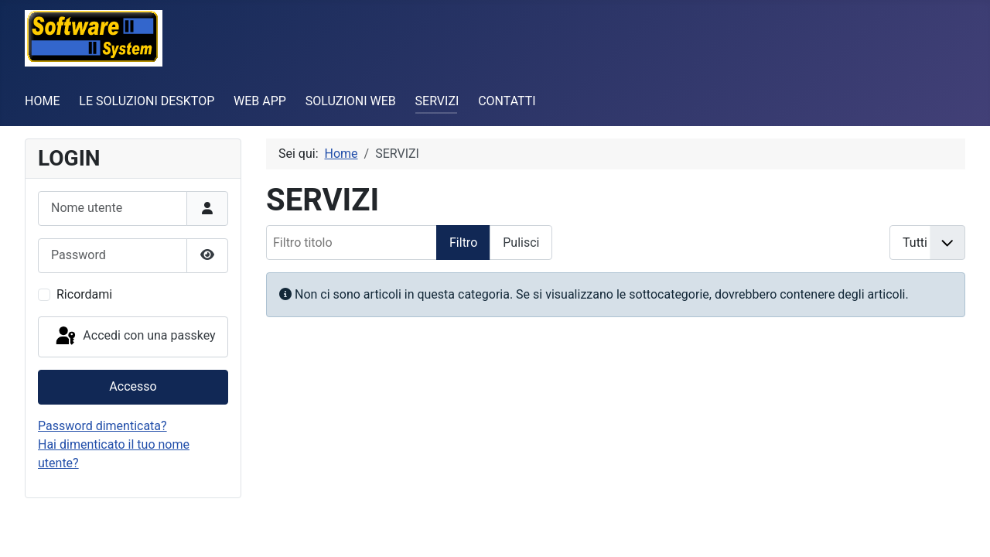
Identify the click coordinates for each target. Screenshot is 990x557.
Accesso (132, 386)
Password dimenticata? (102, 426)
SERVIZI (437, 101)
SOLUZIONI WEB (351, 101)
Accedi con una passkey (134, 336)
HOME (42, 101)
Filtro (463, 242)
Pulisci (521, 242)
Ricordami (84, 294)
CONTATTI (507, 101)
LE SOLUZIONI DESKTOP (146, 101)
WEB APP (260, 101)
